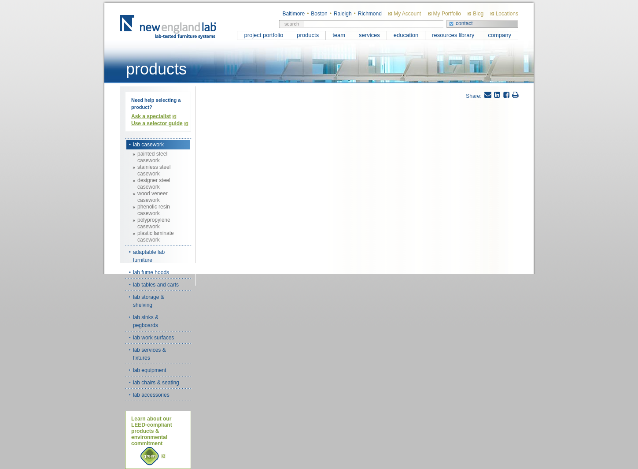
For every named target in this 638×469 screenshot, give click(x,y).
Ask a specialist (151, 116)
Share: (473, 96)
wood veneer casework (152, 196)
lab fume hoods (151, 272)
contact (464, 23)
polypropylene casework (153, 223)
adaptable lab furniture (149, 256)
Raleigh (343, 14)
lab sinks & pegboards (146, 321)
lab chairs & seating (156, 383)
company (499, 35)
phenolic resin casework (153, 210)
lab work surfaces (153, 338)
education (406, 35)
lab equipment (149, 370)
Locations (507, 14)
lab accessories (151, 395)
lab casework (148, 144)
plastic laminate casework (155, 236)
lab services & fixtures (149, 354)
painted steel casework (152, 157)
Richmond (370, 14)
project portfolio (263, 35)
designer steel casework (153, 183)
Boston (319, 14)
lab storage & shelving (148, 301)
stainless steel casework (153, 170)
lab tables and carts (156, 285)
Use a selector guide (157, 123)
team (338, 35)
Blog (478, 14)
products (308, 35)
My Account (407, 14)
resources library (453, 35)
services (369, 35)
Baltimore (293, 14)
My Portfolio (447, 14)
